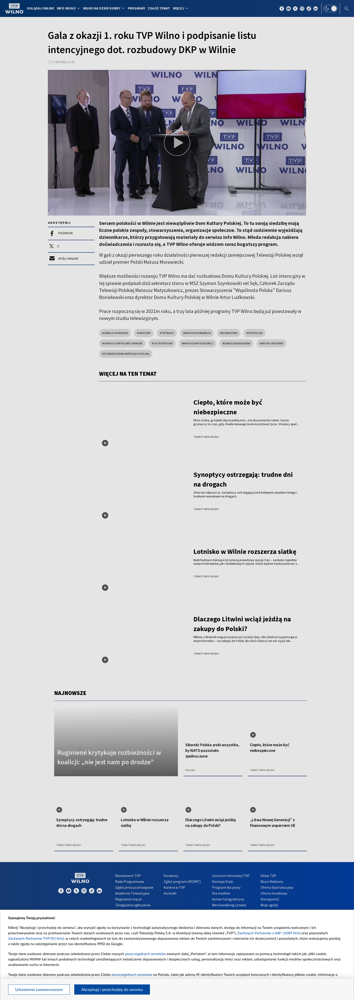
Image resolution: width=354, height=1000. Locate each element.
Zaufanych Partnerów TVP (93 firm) (36, 938)
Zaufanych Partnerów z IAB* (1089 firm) (268, 933)
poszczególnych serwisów (145, 953)
